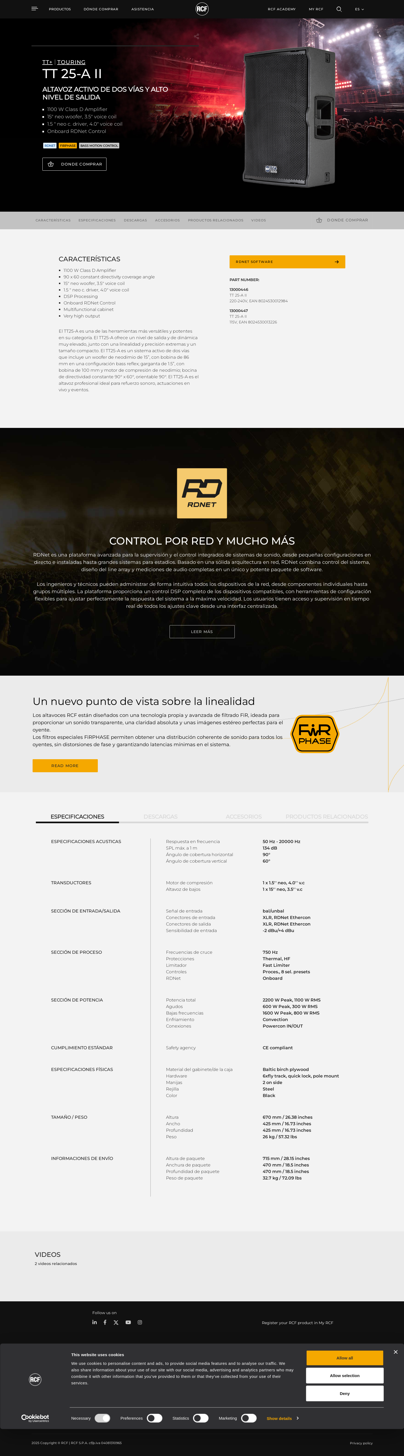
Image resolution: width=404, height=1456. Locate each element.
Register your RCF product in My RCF (297, 1322)
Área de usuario (260, 1370)
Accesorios (167, 220)
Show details (279, 1445)
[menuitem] (101, 9)
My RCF (316, 9)
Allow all (345, 1384)
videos (258, 220)
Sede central (335, 1370)
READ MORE (65, 765)
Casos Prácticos (208, 1370)
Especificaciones (97, 220)
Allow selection (344, 1402)
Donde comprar (81, 164)
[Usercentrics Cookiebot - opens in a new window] (35, 1445)
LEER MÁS (202, 631)
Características (53, 220)
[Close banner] (395, 1379)
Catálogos (157, 1370)
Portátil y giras (101, 1370)
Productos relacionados (215, 220)
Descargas (135, 220)
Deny (345, 1420)
